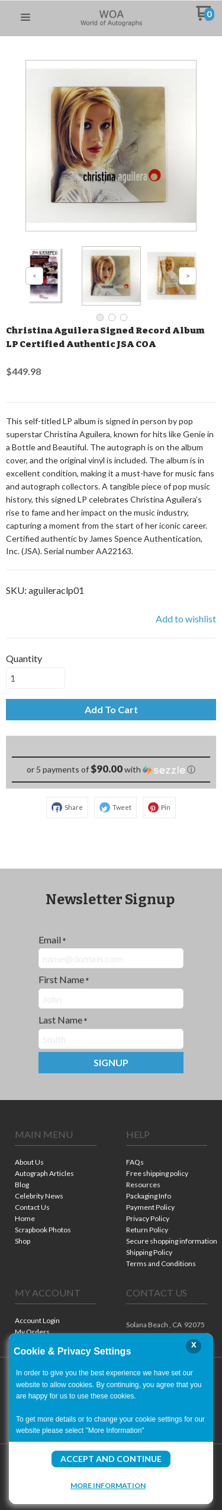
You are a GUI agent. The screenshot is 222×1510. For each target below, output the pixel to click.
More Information (108, 1485)
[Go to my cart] (205, 17)
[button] (25, 18)
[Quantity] (35, 678)
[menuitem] (55, 1163)
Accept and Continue (111, 1459)
